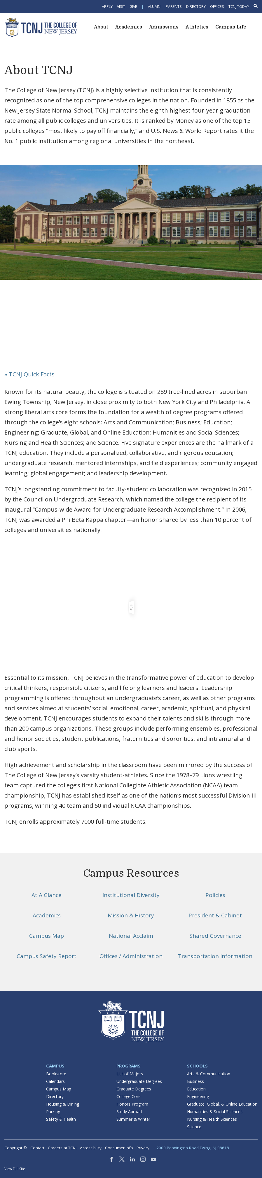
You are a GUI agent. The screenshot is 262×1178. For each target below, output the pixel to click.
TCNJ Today (238, 6)
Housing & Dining (62, 1104)
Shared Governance (215, 935)
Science (194, 1126)
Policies (215, 895)
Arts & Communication (208, 1073)
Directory (196, 6)
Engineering (198, 1096)
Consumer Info (119, 1147)
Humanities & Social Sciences (214, 1111)
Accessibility (91, 1147)
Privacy (143, 1147)
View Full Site (14, 1168)
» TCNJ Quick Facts (29, 374)
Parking (53, 1111)
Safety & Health (61, 1119)
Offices (217, 6)
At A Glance (47, 895)
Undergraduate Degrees (139, 1081)
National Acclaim (131, 935)
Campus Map (46, 935)
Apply (107, 6)
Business (195, 1081)
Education (196, 1089)
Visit (121, 6)
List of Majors (129, 1073)
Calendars (55, 1081)
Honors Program (132, 1104)
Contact (37, 1147)
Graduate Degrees (133, 1089)
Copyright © (15, 1147)
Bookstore (56, 1073)
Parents (174, 6)
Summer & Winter (133, 1119)
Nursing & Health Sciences (212, 1119)
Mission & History (131, 915)
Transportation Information (215, 956)
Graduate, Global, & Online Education (222, 1104)
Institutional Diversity (131, 895)
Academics (47, 915)
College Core (128, 1096)
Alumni (154, 6)
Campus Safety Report (46, 956)
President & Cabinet (215, 915)
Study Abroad (129, 1111)
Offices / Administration (131, 956)
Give (133, 6)
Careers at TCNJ (62, 1147)
